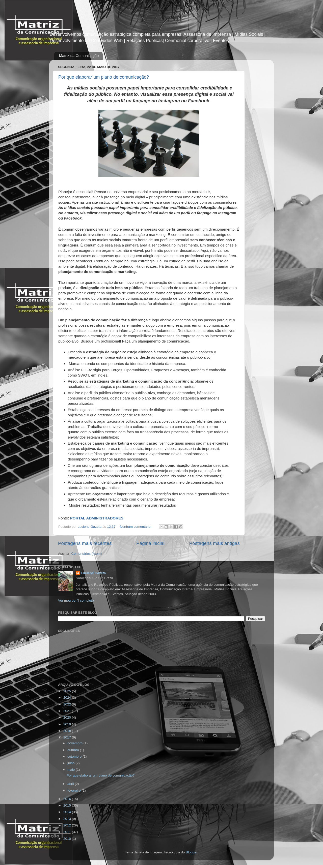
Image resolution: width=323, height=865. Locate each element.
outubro (73, 750)
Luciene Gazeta (93, 573)
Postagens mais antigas (214, 543)
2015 (67, 805)
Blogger (191, 852)
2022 (67, 704)
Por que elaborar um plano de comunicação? (103, 77)
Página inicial (150, 543)
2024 (67, 697)
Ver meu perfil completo (76, 600)
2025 (67, 691)
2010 (67, 839)
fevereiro (74, 790)
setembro (75, 756)
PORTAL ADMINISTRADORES (97, 518)
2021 (67, 711)
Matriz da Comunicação (79, 55)
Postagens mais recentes (85, 543)
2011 (67, 832)
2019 (67, 724)
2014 (67, 812)
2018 (67, 731)
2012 (67, 825)
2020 (67, 717)
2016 (67, 799)
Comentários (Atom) (86, 553)
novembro (75, 743)
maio (71, 769)
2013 (67, 819)
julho (71, 763)
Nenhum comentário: (136, 527)
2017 (67, 737)
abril (71, 784)
